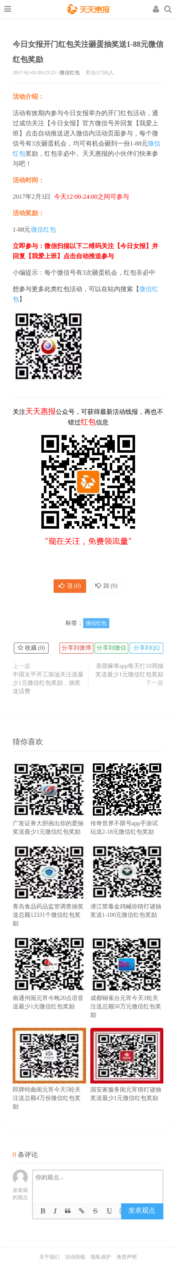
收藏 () (31, 648)
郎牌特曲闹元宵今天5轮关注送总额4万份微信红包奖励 (49, 1081)
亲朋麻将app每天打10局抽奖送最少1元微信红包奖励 (129, 670)
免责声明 (126, 1257)
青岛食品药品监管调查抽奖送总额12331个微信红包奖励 (49, 898)
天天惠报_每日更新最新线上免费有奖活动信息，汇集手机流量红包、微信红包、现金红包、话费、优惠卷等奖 (88, 10)
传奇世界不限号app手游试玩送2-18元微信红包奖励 (127, 811)
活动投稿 (75, 1257)
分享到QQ (146, 648)
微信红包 (70, 73)
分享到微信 (111, 648)
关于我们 (49, 1257)
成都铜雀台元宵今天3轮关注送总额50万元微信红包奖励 (127, 990)
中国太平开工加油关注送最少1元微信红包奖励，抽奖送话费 (48, 682)
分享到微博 (76, 648)
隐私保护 (101, 1257)
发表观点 (141, 1210)
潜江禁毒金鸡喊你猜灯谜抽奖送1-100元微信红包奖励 (127, 894)
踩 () (106, 586)
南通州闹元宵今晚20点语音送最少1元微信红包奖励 (49, 986)
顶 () (70, 586)
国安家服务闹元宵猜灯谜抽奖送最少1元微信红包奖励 (127, 1077)
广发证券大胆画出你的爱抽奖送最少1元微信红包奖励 (49, 811)
